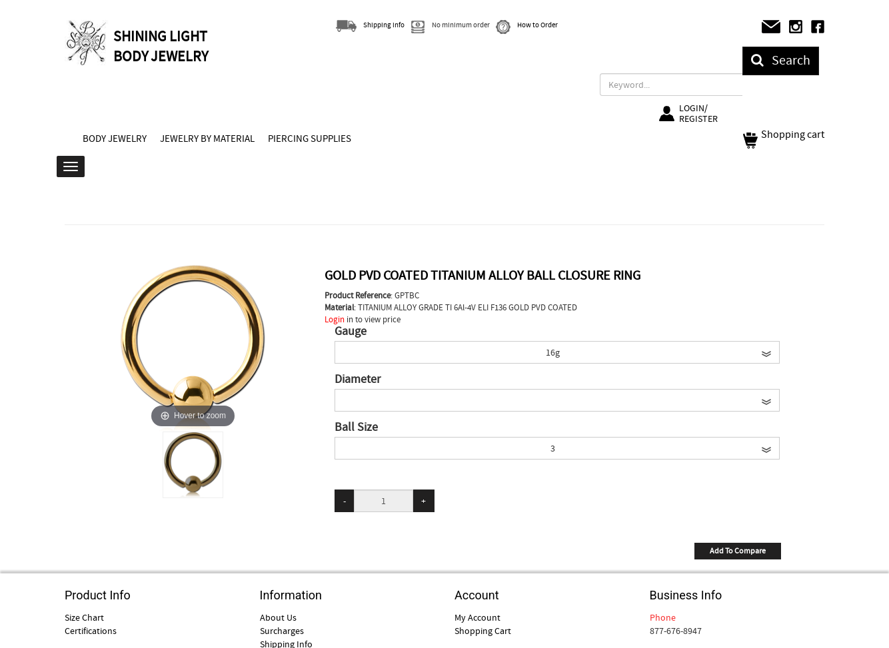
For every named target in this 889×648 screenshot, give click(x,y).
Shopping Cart (482, 631)
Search (780, 60)
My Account (477, 617)
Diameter (358, 380)
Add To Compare (738, 550)
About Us (278, 617)
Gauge (351, 332)
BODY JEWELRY (115, 138)
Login (335, 319)
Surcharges (282, 631)
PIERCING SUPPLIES (309, 138)
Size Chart (84, 617)
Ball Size (356, 428)
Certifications (91, 631)
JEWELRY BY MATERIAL (207, 138)
